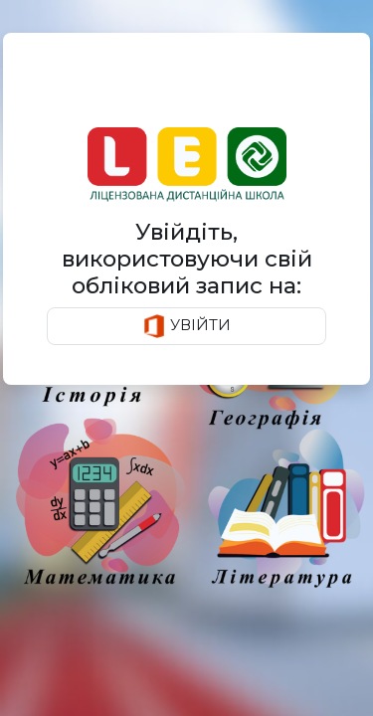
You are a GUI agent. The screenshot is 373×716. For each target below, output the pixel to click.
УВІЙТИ (186, 326)
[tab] (254, 88)
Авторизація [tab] (103, 87)
